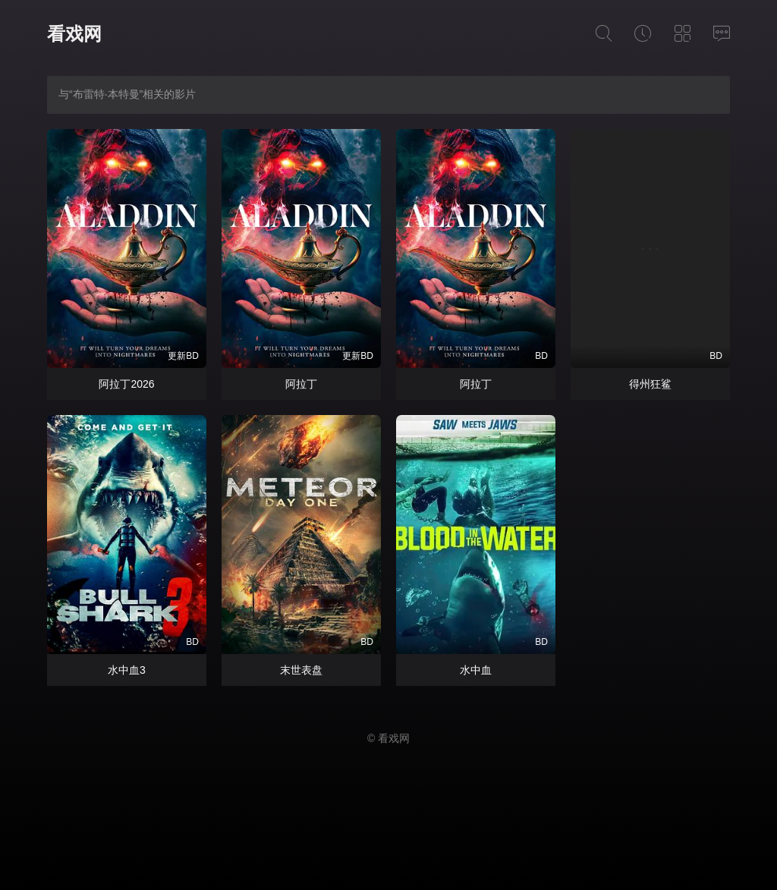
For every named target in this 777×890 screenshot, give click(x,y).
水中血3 (127, 670)
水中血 (476, 670)
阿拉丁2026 (126, 384)
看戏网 (74, 34)
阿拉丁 (301, 384)
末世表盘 (301, 670)
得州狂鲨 (650, 384)
